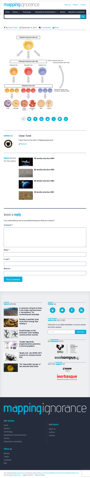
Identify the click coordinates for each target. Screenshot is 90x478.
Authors (52, 432)
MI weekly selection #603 (44, 170)
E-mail (7, 259)
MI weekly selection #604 (44, 158)
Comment (8, 225)
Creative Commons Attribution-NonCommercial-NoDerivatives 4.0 (57, 473)
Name (7, 250)
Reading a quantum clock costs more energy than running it (29, 321)
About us (52, 429)
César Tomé (12, 28)
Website (24, 144)
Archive (6, 438)
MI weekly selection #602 (44, 181)
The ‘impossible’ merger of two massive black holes (30, 365)
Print (56, 28)
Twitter (6, 457)
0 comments (46, 28)
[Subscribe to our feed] (81, 310)
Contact (52, 435)
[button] (29, 119)
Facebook (7, 460)
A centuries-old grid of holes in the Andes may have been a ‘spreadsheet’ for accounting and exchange (30, 311)
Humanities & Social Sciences (15, 435)
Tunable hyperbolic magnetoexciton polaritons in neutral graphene (30, 344)
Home (6, 425)
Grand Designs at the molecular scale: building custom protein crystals (29, 333)
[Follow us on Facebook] (72, 310)
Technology (8, 432)
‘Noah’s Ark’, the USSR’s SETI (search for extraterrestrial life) (30, 355)
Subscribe (80, 332)
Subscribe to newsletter (13, 441)
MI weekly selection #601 (44, 192)
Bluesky (6, 453)
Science (7, 428)
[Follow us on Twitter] (62, 310)
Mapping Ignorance (18, 473)
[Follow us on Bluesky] (52, 310)
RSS (5, 463)
